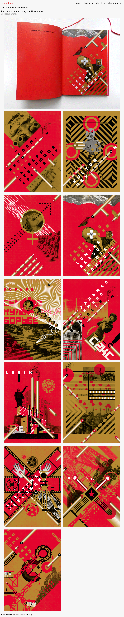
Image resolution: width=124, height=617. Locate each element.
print (97, 3)
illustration (88, 3)
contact (119, 3)
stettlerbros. (7, 3)
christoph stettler (9, 14)
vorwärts (20, 614)
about (111, 3)
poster (78, 3)
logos (104, 3)
